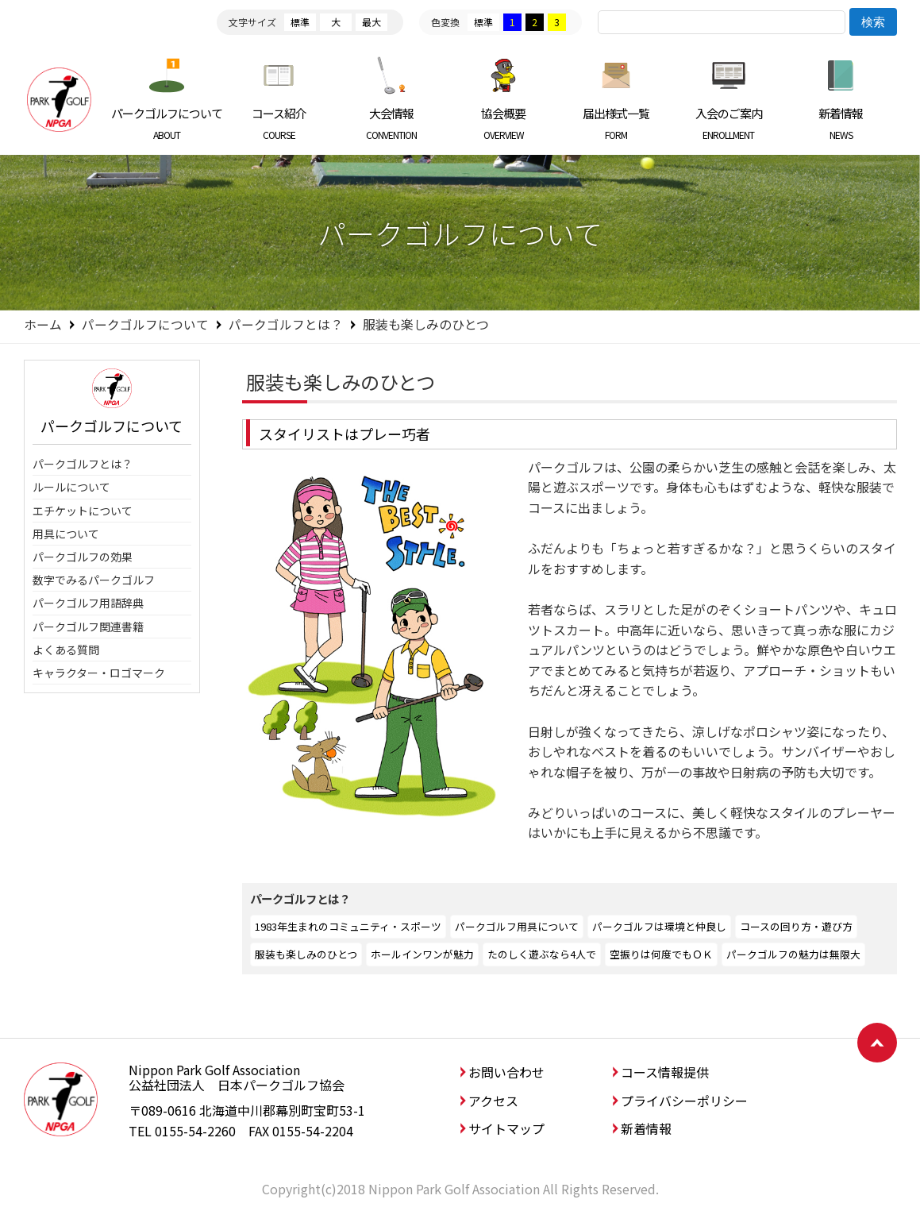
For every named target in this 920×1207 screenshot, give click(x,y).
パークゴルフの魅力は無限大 (793, 954)
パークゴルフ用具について (517, 926)
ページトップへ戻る (877, 1042)
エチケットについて (83, 511)
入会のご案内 (728, 123)
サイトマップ (506, 1128)
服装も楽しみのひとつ (306, 954)
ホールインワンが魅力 (422, 954)
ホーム (43, 324)
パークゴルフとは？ (286, 324)
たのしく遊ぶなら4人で (541, 954)
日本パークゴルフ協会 (59, 99)
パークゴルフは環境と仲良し (659, 926)
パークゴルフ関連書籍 (88, 626)
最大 (371, 22)
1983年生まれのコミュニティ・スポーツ (348, 926)
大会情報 (392, 123)
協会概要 (504, 123)
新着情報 (841, 123)
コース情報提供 (665, 1072)
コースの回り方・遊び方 (796, 926)
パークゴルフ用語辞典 (88, 603)
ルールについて (71, 487)
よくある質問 (66, 649)
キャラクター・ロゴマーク (99, 673)
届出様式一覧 (616, 123)
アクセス (493, 1100)
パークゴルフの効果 (83, 557)
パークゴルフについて (167, 123)
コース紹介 (279, 123)
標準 (300, 22)
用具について (66, 534)
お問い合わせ (506, 1072)
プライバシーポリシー (684, 1100)
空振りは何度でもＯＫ (661, 954)
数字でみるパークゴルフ (94, 580)
